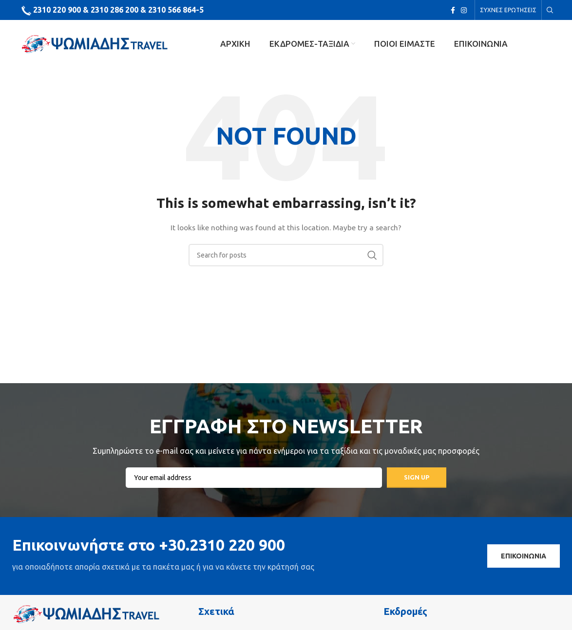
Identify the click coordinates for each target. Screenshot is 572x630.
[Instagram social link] (464, 10)
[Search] (548, 10)
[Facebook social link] (453, 10)
